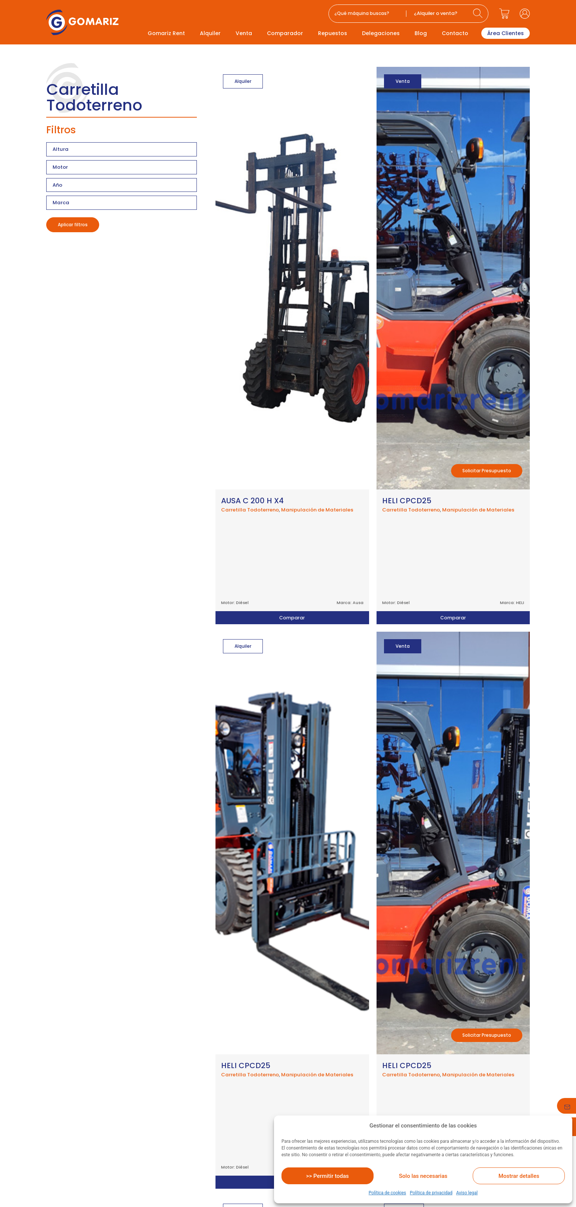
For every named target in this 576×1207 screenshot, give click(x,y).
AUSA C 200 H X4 (252, 500)
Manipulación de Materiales (317, 509)
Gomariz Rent (166, 33)
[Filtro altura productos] (121, 149)
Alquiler (210, 33)
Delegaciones (381, 33)
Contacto (455, 33)
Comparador (285, 33)
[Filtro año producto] (121, 185)
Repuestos (332, 33)
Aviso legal (467, 1192)
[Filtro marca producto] (121, 203)
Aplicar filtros (73, 224)
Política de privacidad (431, 1192)
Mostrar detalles (518, 1176)
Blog (421, 33)
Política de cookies (387, 1192)
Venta (244, 33)
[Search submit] (478, 13)
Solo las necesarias (423, 1176)
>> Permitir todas (327, 1176)
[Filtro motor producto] (121, 167)
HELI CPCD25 (406, 500)
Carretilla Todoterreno (250, 509)
